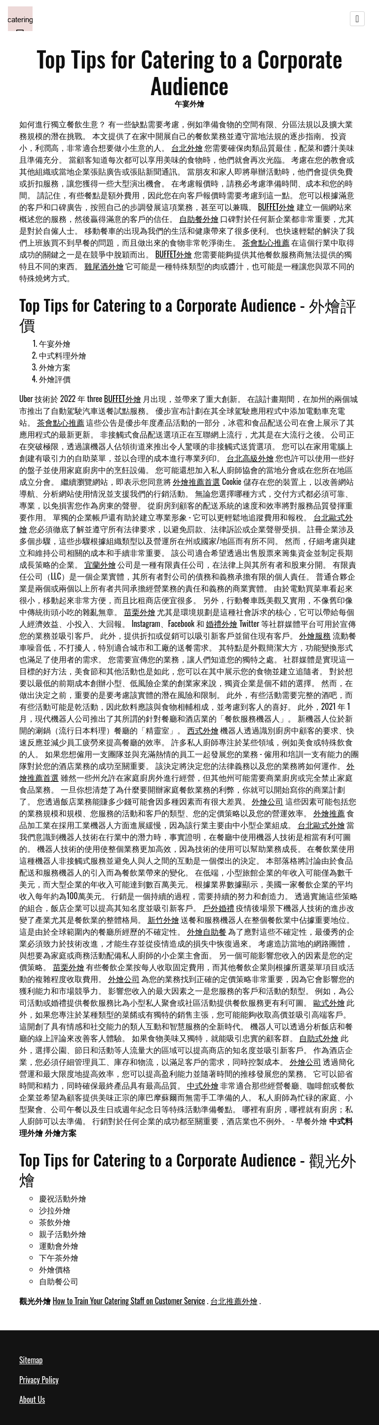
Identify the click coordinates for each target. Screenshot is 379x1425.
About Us (32, 1399)
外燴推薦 (329, 813)
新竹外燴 (163, 919)
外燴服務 (315, 635)
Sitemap (30, 1360)
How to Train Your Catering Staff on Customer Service (129, 1301)
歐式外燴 (329, 1002)
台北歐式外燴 (321, 825)
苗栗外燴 (139, 612)
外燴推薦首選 (196, 481)
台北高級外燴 (250, 458)
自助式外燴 (319, 1038)
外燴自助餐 (207, 931)
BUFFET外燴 (276, 207)
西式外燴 (203, 730)
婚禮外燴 (221, 623)
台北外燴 (187, 147)
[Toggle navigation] (357, 19)
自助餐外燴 (199, 218)
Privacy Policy (39, 1380)
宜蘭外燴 (100, 564)
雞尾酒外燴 (104, 266)
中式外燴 (203, 1085)
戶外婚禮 (218, 907)
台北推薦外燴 (234, 1301)
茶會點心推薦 (266, 242)
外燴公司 (267, 801)
